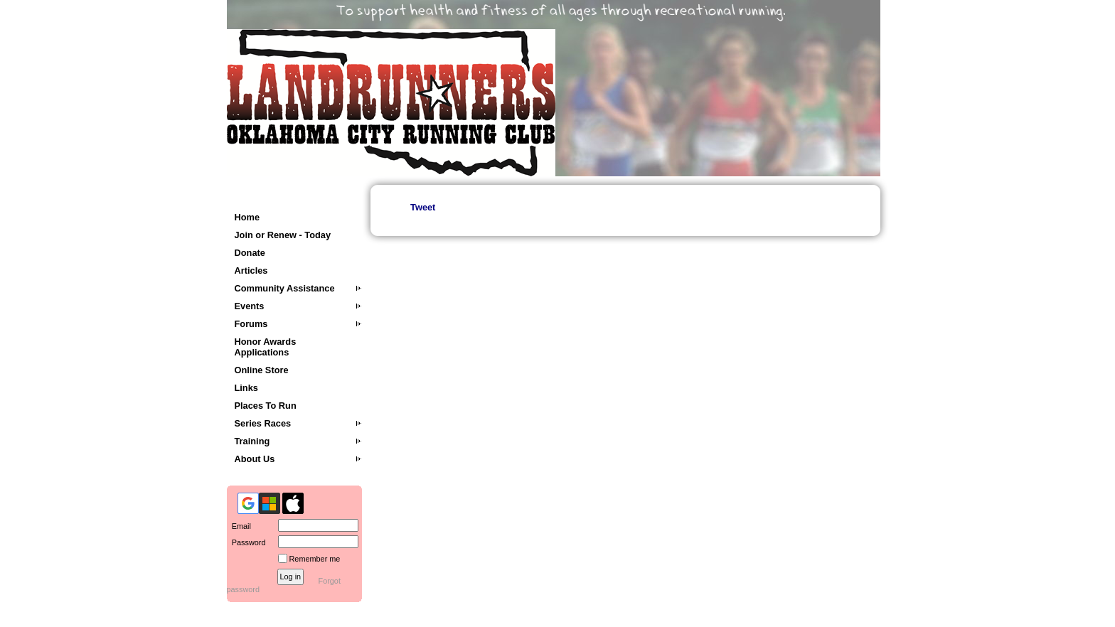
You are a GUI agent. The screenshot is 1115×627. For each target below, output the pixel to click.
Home (247, 217)
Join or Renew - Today (283, 235)
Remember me (315, 558)
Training (252, 441)
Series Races (263, 423)
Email (239, 526)
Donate (250, 252)
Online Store (262, 370)
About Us (255, 459)
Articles (251, 270)
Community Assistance (285, 288)
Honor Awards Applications (266, 347)
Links (246, 387)
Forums (251, 323)
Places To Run (266, 405)
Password (246, 542)
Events (250, 306)
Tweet (422, 207)
